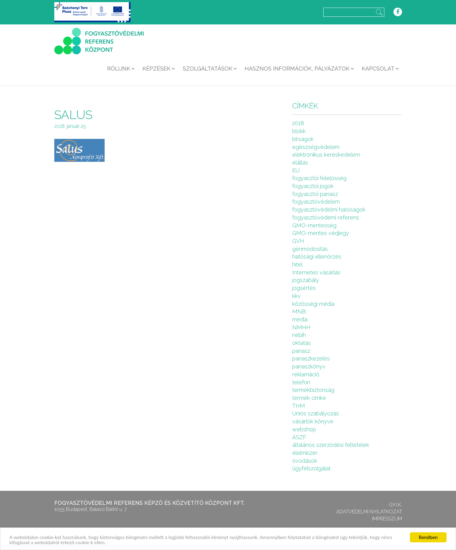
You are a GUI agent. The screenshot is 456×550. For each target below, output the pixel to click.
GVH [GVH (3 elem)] (298, 241)
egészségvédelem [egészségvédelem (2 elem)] (315, 147)
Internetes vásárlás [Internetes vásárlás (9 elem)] (316, 272)
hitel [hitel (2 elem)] (297, 264)
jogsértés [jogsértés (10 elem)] (304, 288)
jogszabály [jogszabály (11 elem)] (305, 280)
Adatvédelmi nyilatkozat (369, 512)
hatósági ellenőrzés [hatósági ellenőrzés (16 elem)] (316, 256)
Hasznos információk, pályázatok (297, 68)
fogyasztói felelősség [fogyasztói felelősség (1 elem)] (319, 178)
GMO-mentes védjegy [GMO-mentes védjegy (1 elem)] (320, 233)
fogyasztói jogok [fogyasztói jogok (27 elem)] (313, 186)
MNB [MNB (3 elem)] (299, 311)
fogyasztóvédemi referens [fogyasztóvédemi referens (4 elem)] (325, 217)
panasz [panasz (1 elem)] (301, 351)
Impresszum (387, 519)
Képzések (156, 68)
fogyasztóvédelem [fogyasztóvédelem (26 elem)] (316, 201)
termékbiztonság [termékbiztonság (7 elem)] (313, 390)
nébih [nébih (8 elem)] (299, 335)
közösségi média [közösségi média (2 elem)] (313, 304)
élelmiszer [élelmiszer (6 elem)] (305, 453)
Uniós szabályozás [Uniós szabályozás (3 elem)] (315, 413)
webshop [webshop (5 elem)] (304, 429)
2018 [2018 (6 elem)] (298, 123)
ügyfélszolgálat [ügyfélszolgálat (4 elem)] (311, 468)
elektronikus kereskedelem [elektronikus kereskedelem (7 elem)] (326, 154)
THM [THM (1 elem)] (298, 406)
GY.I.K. (395, 505)
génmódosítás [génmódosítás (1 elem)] (310, 249)
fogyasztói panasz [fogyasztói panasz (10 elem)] (315, 194)
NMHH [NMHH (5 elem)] (301, 327)
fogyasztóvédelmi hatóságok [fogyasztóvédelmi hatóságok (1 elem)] (328, 209)
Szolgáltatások (207, 68)
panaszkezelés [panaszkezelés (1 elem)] (311, 358)
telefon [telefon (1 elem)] (301, 382)
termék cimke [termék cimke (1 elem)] (309, 398)
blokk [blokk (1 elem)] (299, 131)
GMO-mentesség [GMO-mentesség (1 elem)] (314, 225)
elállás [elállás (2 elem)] (300, 162)
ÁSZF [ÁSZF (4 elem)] (299, 437)
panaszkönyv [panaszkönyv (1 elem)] (308, 366)
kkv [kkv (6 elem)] (296, 296)
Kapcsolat (378, 68)
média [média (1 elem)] (299, 319)
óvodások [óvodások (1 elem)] (304, 461)
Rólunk (118, 68)
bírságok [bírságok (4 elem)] (303, 139)
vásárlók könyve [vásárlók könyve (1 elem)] (312, 421)
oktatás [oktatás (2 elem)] (301, 343)
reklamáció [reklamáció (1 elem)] (305, 374)
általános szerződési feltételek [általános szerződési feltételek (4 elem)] (330, 445)
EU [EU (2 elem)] (296, 170)
